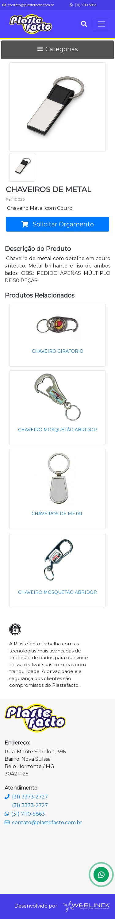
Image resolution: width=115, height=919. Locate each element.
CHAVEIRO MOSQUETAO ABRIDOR (57, 592)
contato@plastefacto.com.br (28, 5)
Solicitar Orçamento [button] (57, 224)
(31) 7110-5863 (83, 5)
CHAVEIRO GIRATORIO (57, 351)
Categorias (57, 49)
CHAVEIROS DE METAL (57, 514)
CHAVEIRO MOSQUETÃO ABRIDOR (57, 430)
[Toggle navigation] (101, 24)
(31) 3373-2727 (26, 797)
